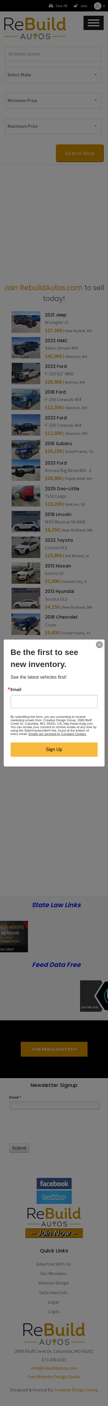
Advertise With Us (53, 1264)
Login (53, 1311)
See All (58, 5)
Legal (53, 1302)
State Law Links (56, 905)
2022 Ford (56, 366)
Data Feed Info (53, 1292)
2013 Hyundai (59, 591)
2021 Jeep (55, 315)
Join (80, 5)
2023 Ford (56, 463)
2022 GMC (56, 341)
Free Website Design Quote (54, 1376)
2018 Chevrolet (61, 617)
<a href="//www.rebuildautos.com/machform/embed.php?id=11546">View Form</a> (54, 1130)
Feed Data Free (56, 965)
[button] (99, 5)
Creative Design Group (76, 1390)
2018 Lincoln (58, 514)
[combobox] (53, 75)
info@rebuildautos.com (54, 1368)
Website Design (53, 1283)
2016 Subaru (58, 444)
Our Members (53, 1273)
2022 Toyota (59, 540)
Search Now (79, 153)
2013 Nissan (58, 566)
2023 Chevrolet (62, 643)
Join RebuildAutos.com (43, 287)
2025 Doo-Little (62, 489)
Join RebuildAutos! (54, 1049)
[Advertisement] (54, 223)
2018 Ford (55, 392)
